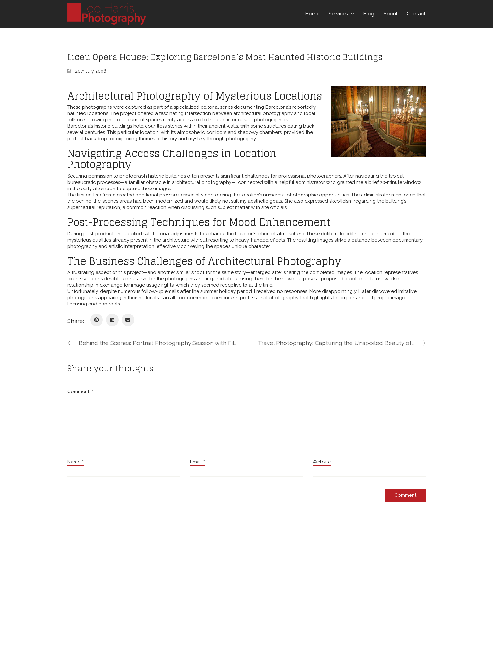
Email (197, 462)
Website (322, 462)
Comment (80, 391)
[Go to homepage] (106, 14)
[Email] (128, 320)
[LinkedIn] (112, 320)
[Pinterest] (96, 320)
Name (75, 462)
